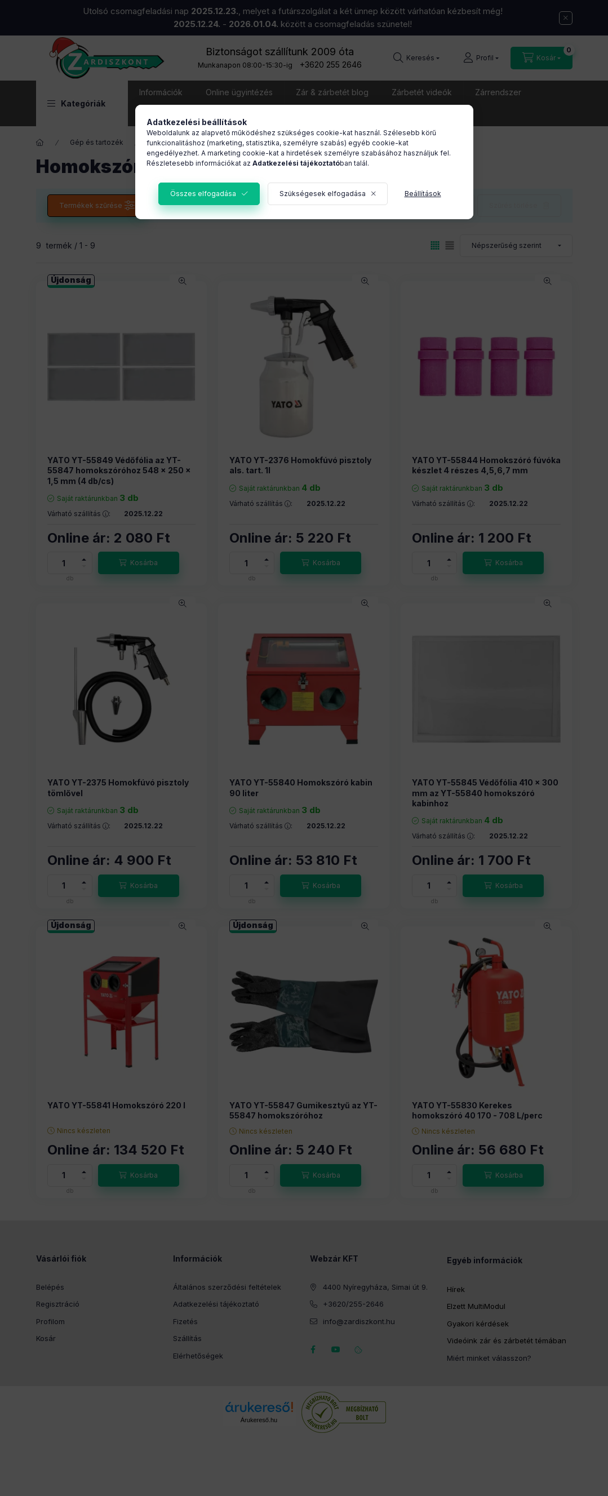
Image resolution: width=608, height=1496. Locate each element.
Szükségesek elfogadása (322, 193)
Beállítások (423, 193)
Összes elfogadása (203, 193)
